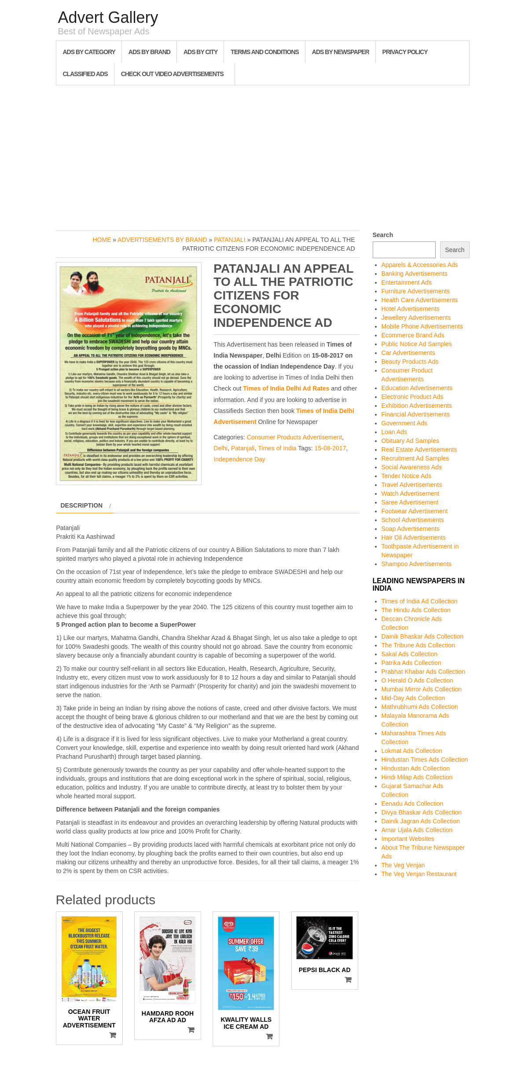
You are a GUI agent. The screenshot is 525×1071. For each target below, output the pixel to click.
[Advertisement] (263, 155)
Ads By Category (89, 51)
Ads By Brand (149, 51)
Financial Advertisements (416, 414)
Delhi (220, 448)
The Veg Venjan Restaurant (419, 873)
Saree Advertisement (410, 502)
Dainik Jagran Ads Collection (421, 821)
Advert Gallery (108, 17)
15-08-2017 (330, 448)
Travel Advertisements (412, 484)
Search (383, 234)
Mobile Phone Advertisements (422, 326)
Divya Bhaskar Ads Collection (422, 812)
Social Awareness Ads (412, 467)
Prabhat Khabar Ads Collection (424, 671)
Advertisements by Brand (162, 239)
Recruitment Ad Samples (415, 458)
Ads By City (200, 51)
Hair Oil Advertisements (414, 537)
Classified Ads (85, 73)
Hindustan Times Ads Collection (425, 759)
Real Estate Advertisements (419, 449)
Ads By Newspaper (340, 51)
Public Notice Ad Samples (417, 343)
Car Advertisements (408, 352)
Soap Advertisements (411, 528)
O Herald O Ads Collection (417, 680)
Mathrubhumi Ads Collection (420, 706)
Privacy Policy (405, 51)
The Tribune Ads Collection (418, 645)
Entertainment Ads (407, 282)
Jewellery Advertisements (416, 317)
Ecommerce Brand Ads (413, 335)
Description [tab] (82, 505)
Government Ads (404, 423)
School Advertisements (413, 519)
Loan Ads (394, 431)
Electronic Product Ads (413, 396)
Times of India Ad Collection (420, 601)
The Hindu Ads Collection (416, 610)
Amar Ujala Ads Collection (417, 829)
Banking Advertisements (415, 273)
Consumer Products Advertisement (294, 437)
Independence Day (239, 459)
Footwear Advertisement (415, 511)
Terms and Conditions (264, 51)
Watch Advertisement (411, 493)
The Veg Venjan (403, 865)
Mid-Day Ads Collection (413, 698)
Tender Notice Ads (407, 475)
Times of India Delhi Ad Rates (286, 388)
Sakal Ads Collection (410, 654)
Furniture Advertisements (416, 291)
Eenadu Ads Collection (413, 803)
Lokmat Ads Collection (412, 750)
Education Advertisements (417, 387)
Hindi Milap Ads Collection (417, 777)
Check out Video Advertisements (172, 73)
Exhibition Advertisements (417, 405)
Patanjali (230, 239)
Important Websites (408, 838)
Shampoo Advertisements (417, 563)
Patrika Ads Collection (411, 662)
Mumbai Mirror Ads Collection (422, 689)
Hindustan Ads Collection (416, 768)
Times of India (277, 448)
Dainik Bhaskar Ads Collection (423, 636)
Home (101, 239)
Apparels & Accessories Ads (420, 264)
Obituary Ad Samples (411, 440)
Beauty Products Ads (410, 361)
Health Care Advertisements (420, 299)
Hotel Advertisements (411, 308)
